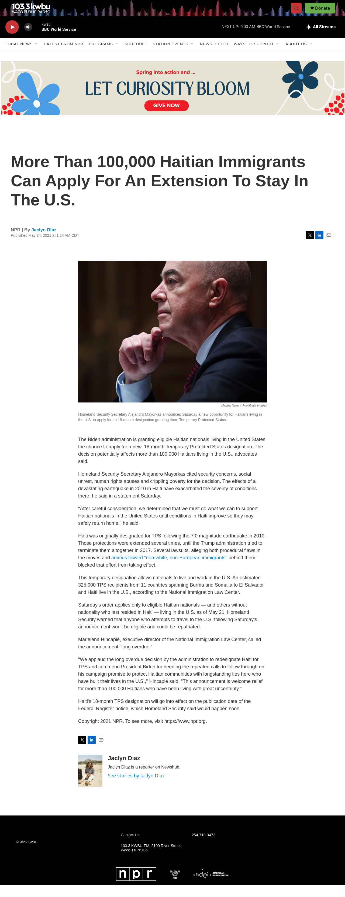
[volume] (28, 39)
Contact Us (130, 847)
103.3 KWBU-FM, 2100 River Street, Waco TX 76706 (151, 860)
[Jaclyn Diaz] (90, 783)
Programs (101, 56)
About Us (296, 56)
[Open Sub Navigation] (36, 56)
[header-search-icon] (298, 14)
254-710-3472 (203, 847)
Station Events (170, 56)
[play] (12, 39)
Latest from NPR (63, 56)
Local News (19, 56)
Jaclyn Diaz (44, 242)
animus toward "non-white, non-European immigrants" (169, 570)
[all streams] (321, 39)
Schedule (136, 56)
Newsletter (214, 56)
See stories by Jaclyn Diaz (136, 787)
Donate (326, 14)
